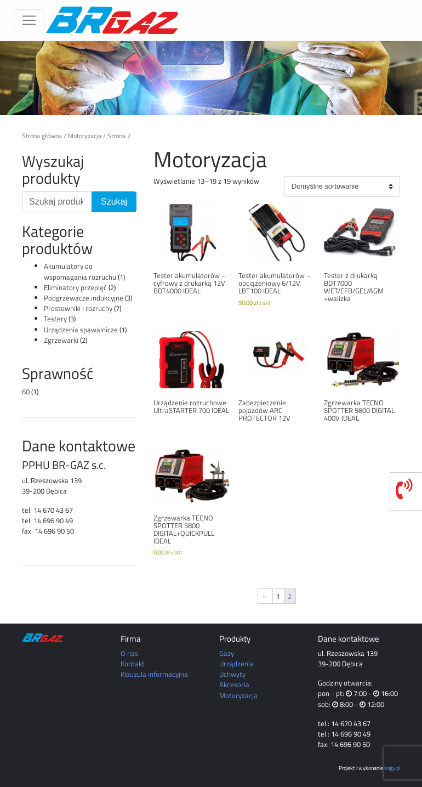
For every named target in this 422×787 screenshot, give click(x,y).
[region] (211, 78)
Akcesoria (234, 684)
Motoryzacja (84, 136)
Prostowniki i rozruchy (78, 308)
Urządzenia (236, 663)
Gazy (226, 653)
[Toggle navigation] (29, 20)
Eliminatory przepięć (75, 287)
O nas (129, 653)
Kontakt (133, 663)
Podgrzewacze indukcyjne (83, 297)
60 (26, 391)
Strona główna (42, 136)
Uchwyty (232, 674)
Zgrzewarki (61, 340)
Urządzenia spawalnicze (81, 329)
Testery (55, 318)
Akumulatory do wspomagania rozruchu (80, 271)
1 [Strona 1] (278, 596)
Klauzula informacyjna (154, 674)
